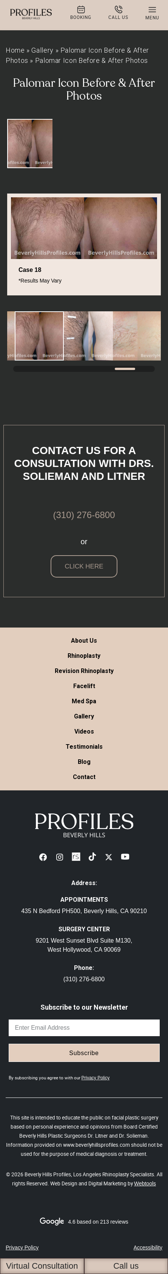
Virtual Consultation (42, 1266)
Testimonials (84, 746)
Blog (84, 761)
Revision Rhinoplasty (84, 670)
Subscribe (84, 1053)
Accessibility (148, 1247)
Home (15, 50)
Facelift (84, 686)
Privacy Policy (96, 1077)
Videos (84, 731)
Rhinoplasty (84, 655)
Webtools (145, 1183)
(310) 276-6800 (84, 515)
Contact (84, 777)
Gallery (42, 50)
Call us (126, 1266)
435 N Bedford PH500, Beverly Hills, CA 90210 (84, 911)
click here (84, 566)
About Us (84, 640)
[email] (84, 1028)
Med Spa (84, 701)
